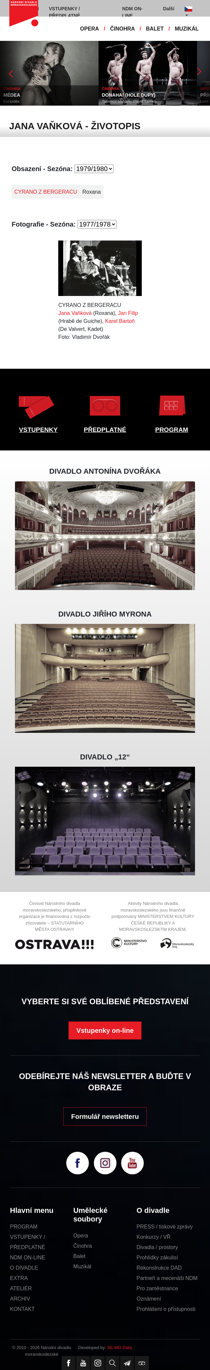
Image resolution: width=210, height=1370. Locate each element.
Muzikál (82, 1266)
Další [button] (168, 8)
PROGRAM (171, 429)
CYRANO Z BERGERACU (45, 192)
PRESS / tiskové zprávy (164, 1226)
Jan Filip (128, 313)
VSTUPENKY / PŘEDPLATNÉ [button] (64, 12)
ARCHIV (20, 1299)
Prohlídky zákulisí (157, 1257)
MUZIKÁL (187, 29)
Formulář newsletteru (105, 1116)
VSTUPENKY (38, 429)
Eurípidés (11, 101)
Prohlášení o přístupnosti (165, 1309)
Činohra (82, 1246)
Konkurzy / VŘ (153, 1237)
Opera (80, 1235)
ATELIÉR (21, 1288)
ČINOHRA (122, 29)
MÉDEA (11, 95)
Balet (79, 1256)
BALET (155, 29)
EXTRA (19, 1278)
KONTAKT (22, 1309)
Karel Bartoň (120, 321)
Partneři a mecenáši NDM (166, 1278)
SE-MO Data (119, 1347)
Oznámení (148, 1299)
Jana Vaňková (75, 313)
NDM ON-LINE (27, 1257)
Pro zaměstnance (157, 1288)
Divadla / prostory (157, 1247)
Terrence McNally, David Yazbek (129, 101)
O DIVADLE (24, 1268)
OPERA (89, 29)
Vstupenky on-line (104, 1030)
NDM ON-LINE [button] (132, 12)
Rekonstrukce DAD (159, 1268)
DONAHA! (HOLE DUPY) (128, 95)
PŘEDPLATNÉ (105, 429)
